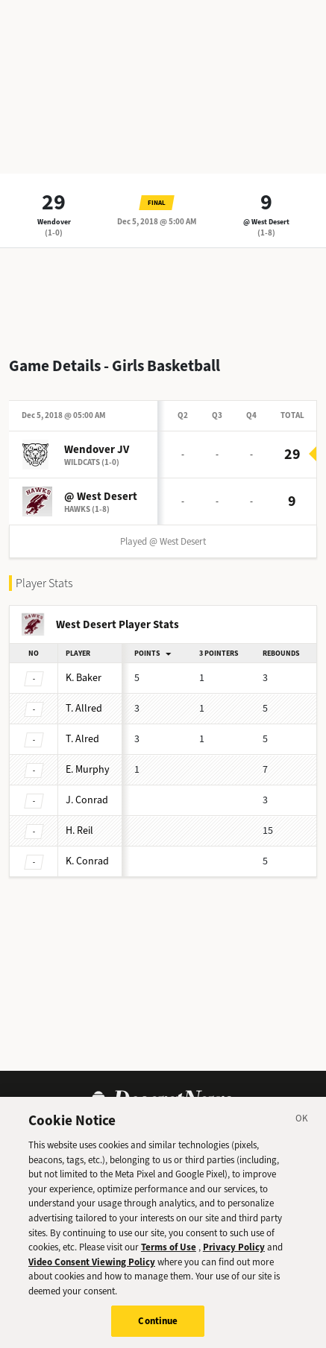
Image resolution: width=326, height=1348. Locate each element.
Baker (83, 678)
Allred (84, 708)
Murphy (88, 769)
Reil (79, 830)
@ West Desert (266, 222)
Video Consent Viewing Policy (91, 1268)
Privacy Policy (234, 1253)
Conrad (87, 800)
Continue (158, 1327)
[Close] (302, 1127)
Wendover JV (96, 449)
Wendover (54, 222)
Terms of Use (168, 1253)
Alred (82, 739)
